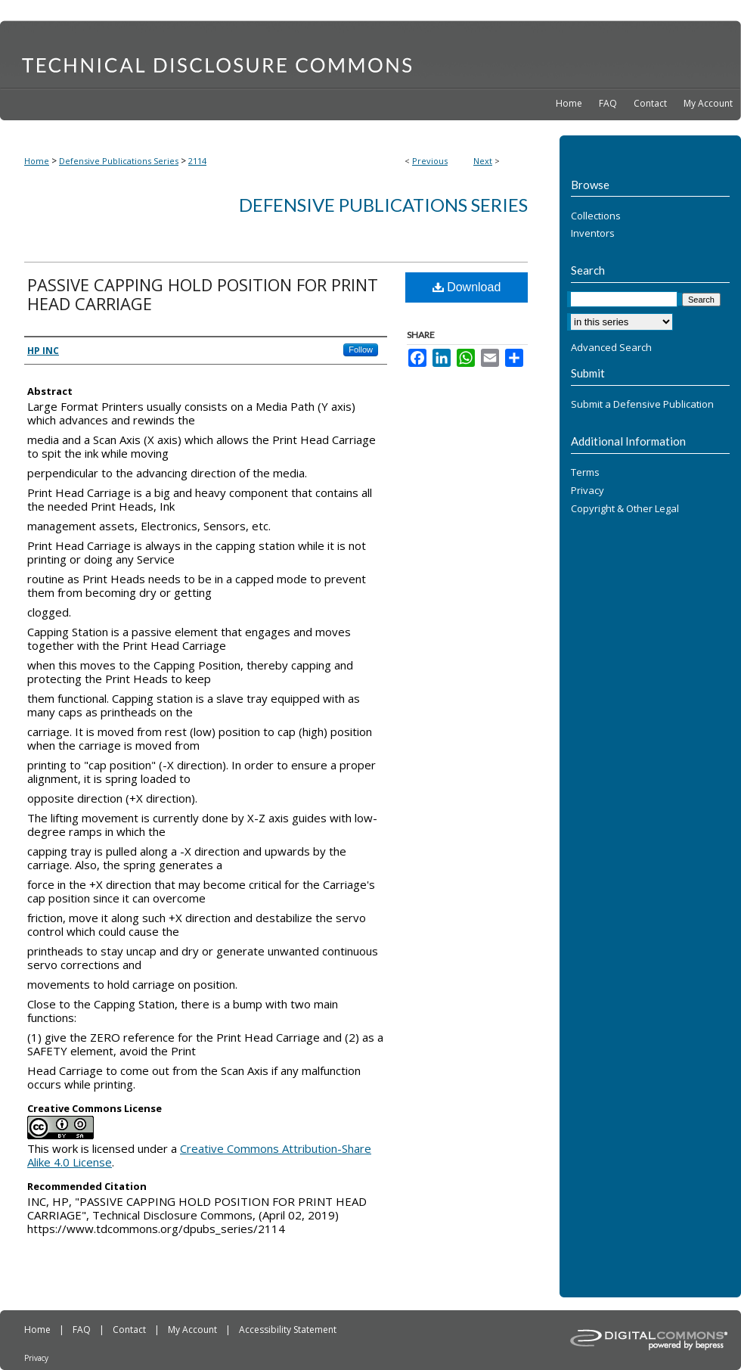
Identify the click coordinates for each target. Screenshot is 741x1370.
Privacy (587, 491)
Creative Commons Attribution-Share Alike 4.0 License (199, 1155)
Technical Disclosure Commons (370, 53)
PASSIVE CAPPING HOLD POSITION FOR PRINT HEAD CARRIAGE (202, 294)
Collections (596, 216)
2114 (197, 160)
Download (467, 287)
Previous (430, 160)
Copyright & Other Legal (625, 509)
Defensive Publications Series (118, 160)
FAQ (83, 1329)
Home (36, 160)
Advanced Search (611, 347)
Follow (361, 349)
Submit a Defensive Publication (642, 405)
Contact (130, 1329)
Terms (585, 473)
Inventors (593, 234)
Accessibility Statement (287, 1329)
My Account (193, 1329)
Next (482, 160)
